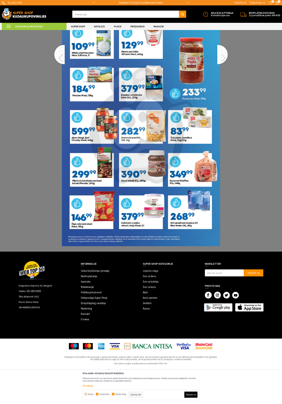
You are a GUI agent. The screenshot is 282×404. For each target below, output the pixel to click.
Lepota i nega (150, 300)
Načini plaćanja (89, 306)
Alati (145, 322)
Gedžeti (147, 333)
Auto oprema (150, 327)
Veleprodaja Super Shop (94, 327)
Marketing (86, 338)
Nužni (91, 394)
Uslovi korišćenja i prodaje (95, 300)
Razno (146, 338)
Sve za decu (149, 306)
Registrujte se (257, 2)
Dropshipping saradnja (93, 333)
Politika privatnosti (91, 322)
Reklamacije (87, 317)
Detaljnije (88, 385)
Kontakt (85, 344)
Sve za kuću (149, 317)
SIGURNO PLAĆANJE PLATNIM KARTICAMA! (141, 2)
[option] (141, 3)
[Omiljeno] (270, 2)
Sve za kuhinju (151, 311)
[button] (129, 14)
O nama (85, 349)
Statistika (104, 394)
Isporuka (85, 311)
